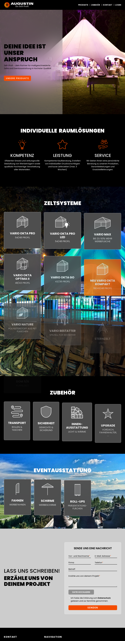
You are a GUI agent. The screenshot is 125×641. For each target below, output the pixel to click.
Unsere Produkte (17, 78)
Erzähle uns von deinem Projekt (84, 575)
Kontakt (108, 5)
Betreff (71, 569)
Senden (93, 607)
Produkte (83, 5)
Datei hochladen (81, 592)
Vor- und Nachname (79, 556)
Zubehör (95, 5)
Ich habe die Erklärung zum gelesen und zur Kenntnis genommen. (91, 599)
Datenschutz (104, 598)
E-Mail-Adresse (103, 556)
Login (118, 5)
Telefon (99, 562)
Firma (71, 562)
